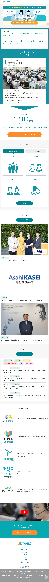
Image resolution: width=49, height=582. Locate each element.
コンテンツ (24, 555)
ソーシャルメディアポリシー (21, 575)
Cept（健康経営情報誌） (10, 363)
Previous (2, 15)
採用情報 (24, 560)
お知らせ (17, 360)
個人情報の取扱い (20, 571)
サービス (24, 547)
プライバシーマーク (32, 575)
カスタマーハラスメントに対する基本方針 (23, 577)
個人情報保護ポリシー (29, 571)
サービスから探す (35, 151)
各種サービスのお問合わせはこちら (24, 134)
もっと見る (24, 203)
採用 (21, 363)
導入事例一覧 (24, 219)
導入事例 (24, 552)
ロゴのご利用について (42, 575)
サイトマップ (4, 571)
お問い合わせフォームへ (24, 532)
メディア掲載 (29, 363)
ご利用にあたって (11, 571)
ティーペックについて (24, 562)
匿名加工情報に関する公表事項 (24, 573)
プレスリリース (8, 360)
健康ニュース (26, 360)
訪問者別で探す (13, 151)
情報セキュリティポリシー (41, 571)
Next (47, 15)
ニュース (24, 557)
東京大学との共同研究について (7, 575)
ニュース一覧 (24, 353)
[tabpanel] (24, 15)
